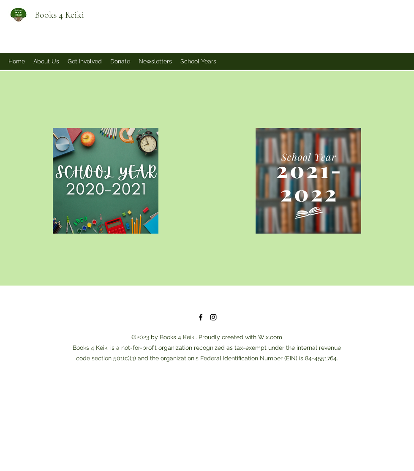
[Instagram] (213, 317)
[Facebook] (200, 317)
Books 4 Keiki (59, 14)
